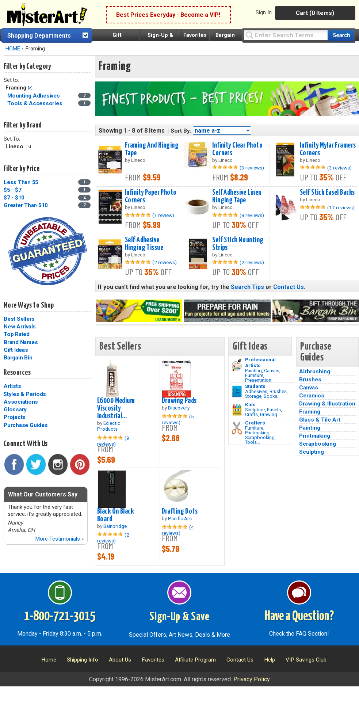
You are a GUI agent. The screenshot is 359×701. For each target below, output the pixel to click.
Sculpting (311, 452)
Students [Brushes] (255, 386)
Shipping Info (82, 659)
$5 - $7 (12, 190)
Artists (12, 386)
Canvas (271, 370)
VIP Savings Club (306, 659)
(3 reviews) (252, 168)
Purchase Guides (25, 425)
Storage (253, 396)
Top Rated (17, 334)
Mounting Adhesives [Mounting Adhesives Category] (34, 95)
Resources (17, 372)
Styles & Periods (24, 394)
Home (48, 659)
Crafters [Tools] (255, 423)
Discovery (179, 408)
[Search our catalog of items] (341, 35)
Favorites (195, 35)
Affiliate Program (195, 659)
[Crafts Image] (237, 409)
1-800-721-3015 (59, 616)
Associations (21, 402)
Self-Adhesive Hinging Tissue (144, 243)
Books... (272, 396)
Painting (253, 370)
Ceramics (311, 395)
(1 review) (163, 215)
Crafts (251, 414)
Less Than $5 (21, 182)
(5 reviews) (178, 419)
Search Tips (247, 286)
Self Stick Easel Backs (327, 192)
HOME (12, 49)
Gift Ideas (16, 350)
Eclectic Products (108, 426)
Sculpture (255, 409)
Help (269, 659)
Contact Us (288, 286)
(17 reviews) (341, 207)
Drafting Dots (180, 511)
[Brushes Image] (237, 391)
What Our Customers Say (42, 494)
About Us (120, 659)
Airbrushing (314, 371)
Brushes (278, 391)
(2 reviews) (164, 262)
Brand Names (21, 342)
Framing (309, 411)
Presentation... (260, 380)
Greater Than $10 (26, 205)
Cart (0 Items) (315, 12)
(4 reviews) (178, 530)
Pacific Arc (180, 518)
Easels (274, 409)
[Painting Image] (237, 365)
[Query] (286, 35)
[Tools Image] (237, 428)
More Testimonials (59, 539)
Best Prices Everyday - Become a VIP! (168, 14)
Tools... (252, 442)
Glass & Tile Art (319, 419)
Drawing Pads (179, 400)
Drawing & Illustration (327, 403)
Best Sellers (19, 319)
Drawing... (270, 414)
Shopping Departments (39, 35)
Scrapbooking (260, 437)
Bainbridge (115, 526)
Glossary (15, 409)
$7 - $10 (14, 197)
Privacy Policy (251, 679)
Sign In (264, 12)
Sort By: (181, 130)
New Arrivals (20, 326)
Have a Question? (299, 616)
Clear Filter (30, 87)
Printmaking (257, 432)
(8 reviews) (252, 215)
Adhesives (256, 391)
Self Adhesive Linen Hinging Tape (236, 196)
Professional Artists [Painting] (260, 362)
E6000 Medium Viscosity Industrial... (115, 408)
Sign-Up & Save (179, 617)
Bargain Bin (18, 357)
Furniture (254, 375)
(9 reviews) (113, 441)
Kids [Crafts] (250, 404)
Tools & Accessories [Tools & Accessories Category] (35, 103)
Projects (15, 417)
